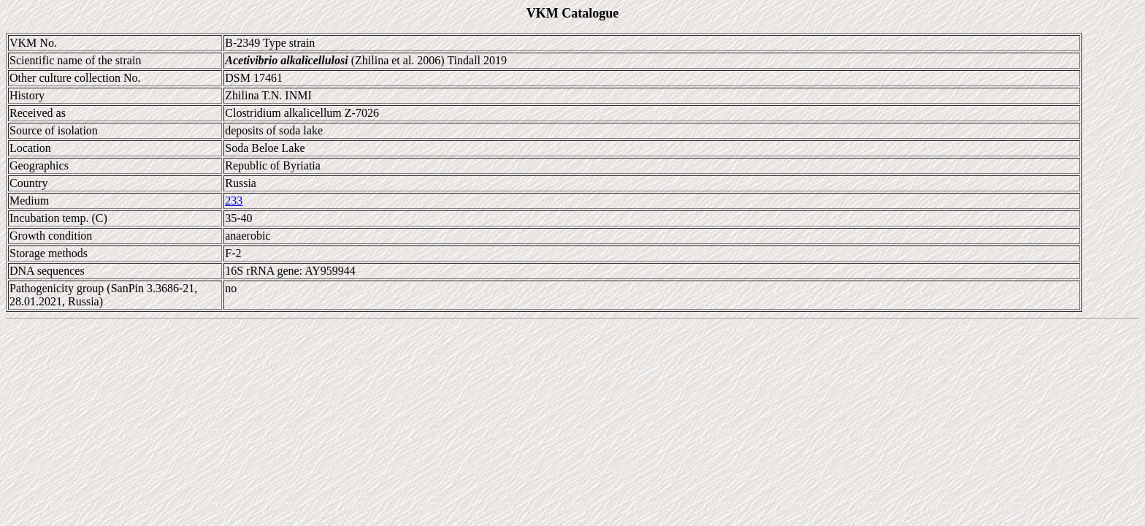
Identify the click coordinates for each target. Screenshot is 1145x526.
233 (233, 200)
